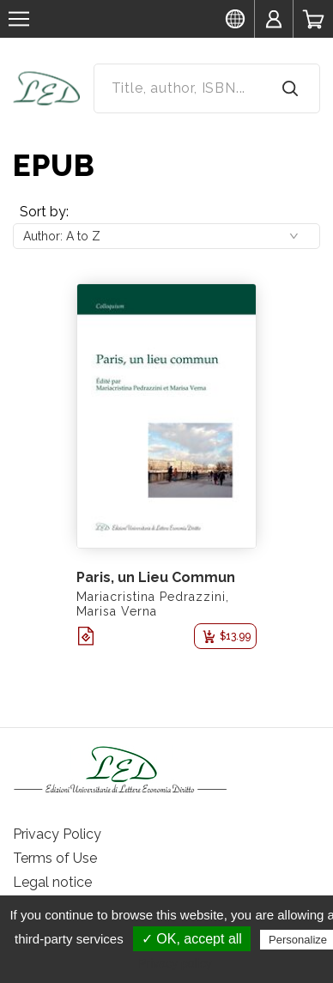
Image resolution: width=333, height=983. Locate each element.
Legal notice (52, 882)
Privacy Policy (57, 834)
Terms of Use (55, 858)
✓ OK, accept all (192, 938)
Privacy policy (175, 963)
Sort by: (44, 211)
